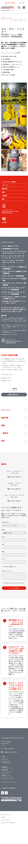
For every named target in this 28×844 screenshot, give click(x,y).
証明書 (4, 241)
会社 (3, 660)
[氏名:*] (14, 656)
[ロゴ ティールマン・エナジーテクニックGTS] (7, 8)
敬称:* (3, 645)
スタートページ (4, 19)
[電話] (14, 670)
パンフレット (7, 228)
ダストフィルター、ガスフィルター (18, 19)
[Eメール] (14, 678)
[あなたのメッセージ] (14, 692)
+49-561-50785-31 (15, 617)
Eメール (4, 675)
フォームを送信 (14, 704)
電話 (3, 667)
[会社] (14, 663)
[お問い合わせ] (14, 641)
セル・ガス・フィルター (17, 20)
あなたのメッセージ (7, 687)
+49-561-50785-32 (15, 547)
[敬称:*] (14, 649)
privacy (16, 699)
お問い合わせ (13, 429)
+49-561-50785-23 (15, 582)
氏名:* (3, 653)
